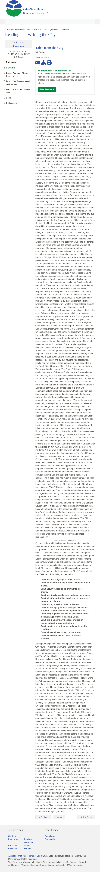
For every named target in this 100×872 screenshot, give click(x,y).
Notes (8, 98)
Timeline (28, 839)
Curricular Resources (15, 29)
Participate (13, 845)
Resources (15, 830)
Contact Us (50, 839)
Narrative (10, 68)
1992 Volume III (34, 29)
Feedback (52, 830)
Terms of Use (34, 856)
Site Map (28, 849)
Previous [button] (43, 817)
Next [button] (59, 817)
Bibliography (11, 103)
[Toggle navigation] (8, 21)
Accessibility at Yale (17, 856)
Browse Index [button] (18, 46)
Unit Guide (11, 62)
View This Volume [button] (19, 42)
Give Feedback (46, 89)
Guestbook (50, 836)
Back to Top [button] (86, 817)
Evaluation (13, 849)
